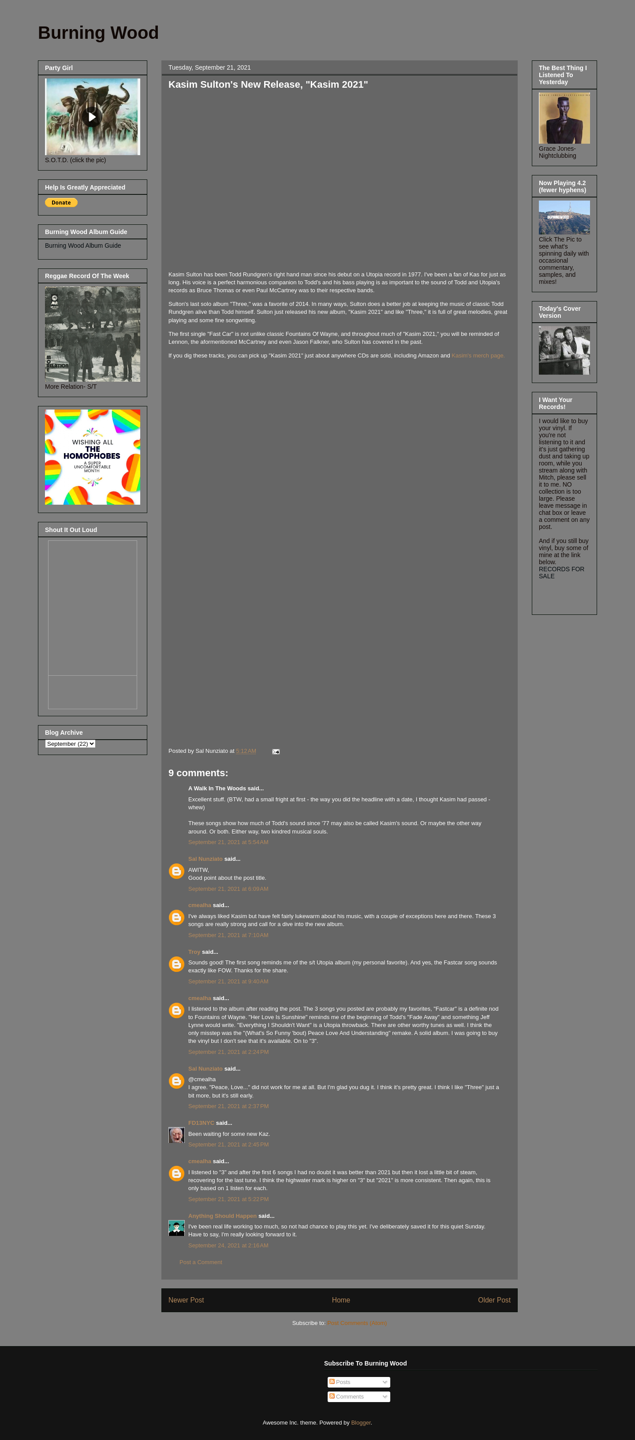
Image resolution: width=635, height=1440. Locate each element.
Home (341, 1300)
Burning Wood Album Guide (83, 245)
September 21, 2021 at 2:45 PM (228, 1144)
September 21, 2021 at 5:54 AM (228, 842)
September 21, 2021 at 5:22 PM (228, 1199)
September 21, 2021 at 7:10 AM (228, 935)
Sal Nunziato (205, 859)
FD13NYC (201, 1123)
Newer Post (186, 1300)
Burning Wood (98, 32)
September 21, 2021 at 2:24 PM (228, 1052)
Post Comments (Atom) (357, 1323)
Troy (194, 952)
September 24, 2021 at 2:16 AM (228, 1245)
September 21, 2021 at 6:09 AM (228, 889)
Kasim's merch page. (478, 355)
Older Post (494, 1300)
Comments (346, 1396)
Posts (340, 1382)
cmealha (199, 905)
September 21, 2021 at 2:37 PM (228, 1106)
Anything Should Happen (222, 1216)
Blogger (360, 1422)
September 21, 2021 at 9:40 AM (228, 981)
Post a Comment (200, 1262)
